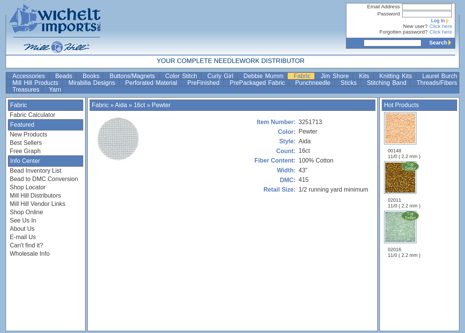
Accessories (29, 76)
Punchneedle (314, 83)
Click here (441, 26)
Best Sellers (26, 143)
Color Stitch (182, 76)
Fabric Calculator (32, 115)
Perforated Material (152, 83)
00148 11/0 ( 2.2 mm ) (404, 135)
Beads (65, 76)
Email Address (383, 6)
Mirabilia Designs (93, 83)
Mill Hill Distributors (35, 195)
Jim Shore (336, 76)
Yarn (55, 89)
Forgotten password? (404, 32)
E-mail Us (23, 237)
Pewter (161, 105)
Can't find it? (26, 245)
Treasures (26, 89)
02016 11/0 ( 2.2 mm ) (405, 234)
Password (388, 14)
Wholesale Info (30, 253)
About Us (22, 229)
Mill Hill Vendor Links (38, 204)
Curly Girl (221, 76)
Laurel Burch (439, 76)
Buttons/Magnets (133, 76)
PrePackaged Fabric (258, 83)
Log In (441, 20)
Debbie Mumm (265, 76)
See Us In (23, 220)
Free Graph (25, 151)
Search (442, 43)
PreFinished (205, 83)
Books (92, 76)
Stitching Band (388, 83)
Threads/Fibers (436, 83)
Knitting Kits (397, 76)
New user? (415, 26)
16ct (139, 105)
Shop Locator (28, 187)
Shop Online (26, 212)
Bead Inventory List (35, 170)
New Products (28, 134)
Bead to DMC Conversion (44, 179)
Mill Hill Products (36, 83)
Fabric (303, 76)
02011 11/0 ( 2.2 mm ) (405, 185)
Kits (365, 76)
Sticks (350, 83)
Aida (121, 105)
